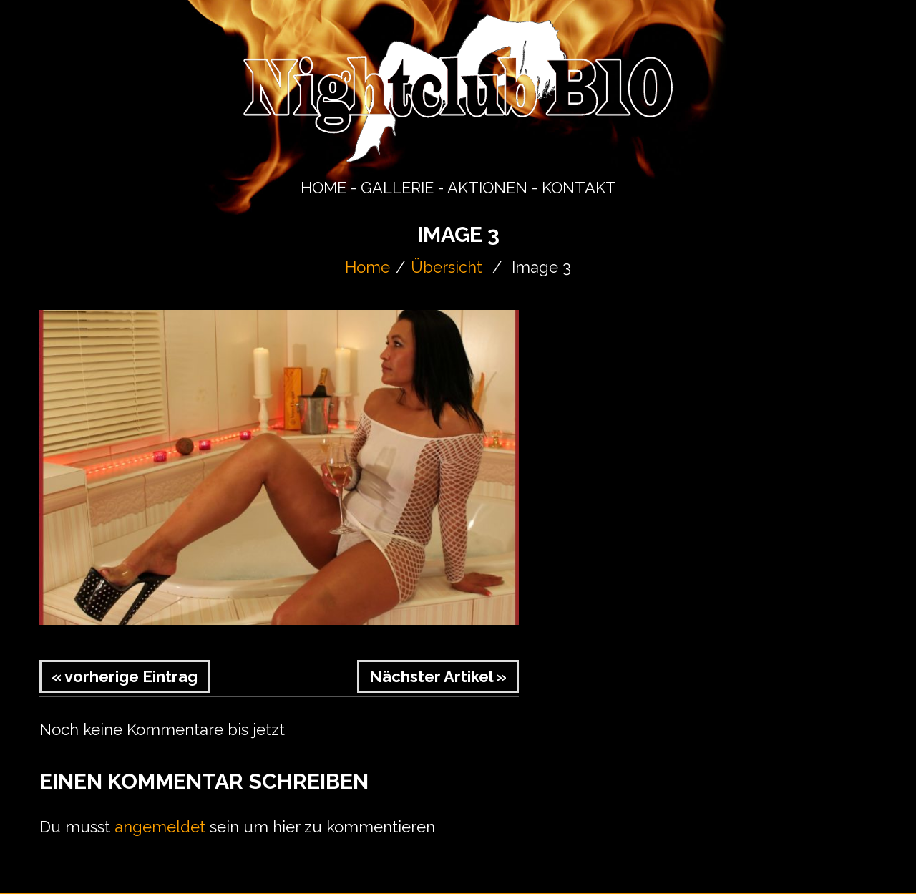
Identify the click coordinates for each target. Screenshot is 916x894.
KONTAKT (579, 187)
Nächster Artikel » (438, 676)
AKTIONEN (487, 187)
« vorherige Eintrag (125, 676)
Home (367, 267)
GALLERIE (397, 187)
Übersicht (446, 267)
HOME (323, 187)
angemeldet (159, 826)
